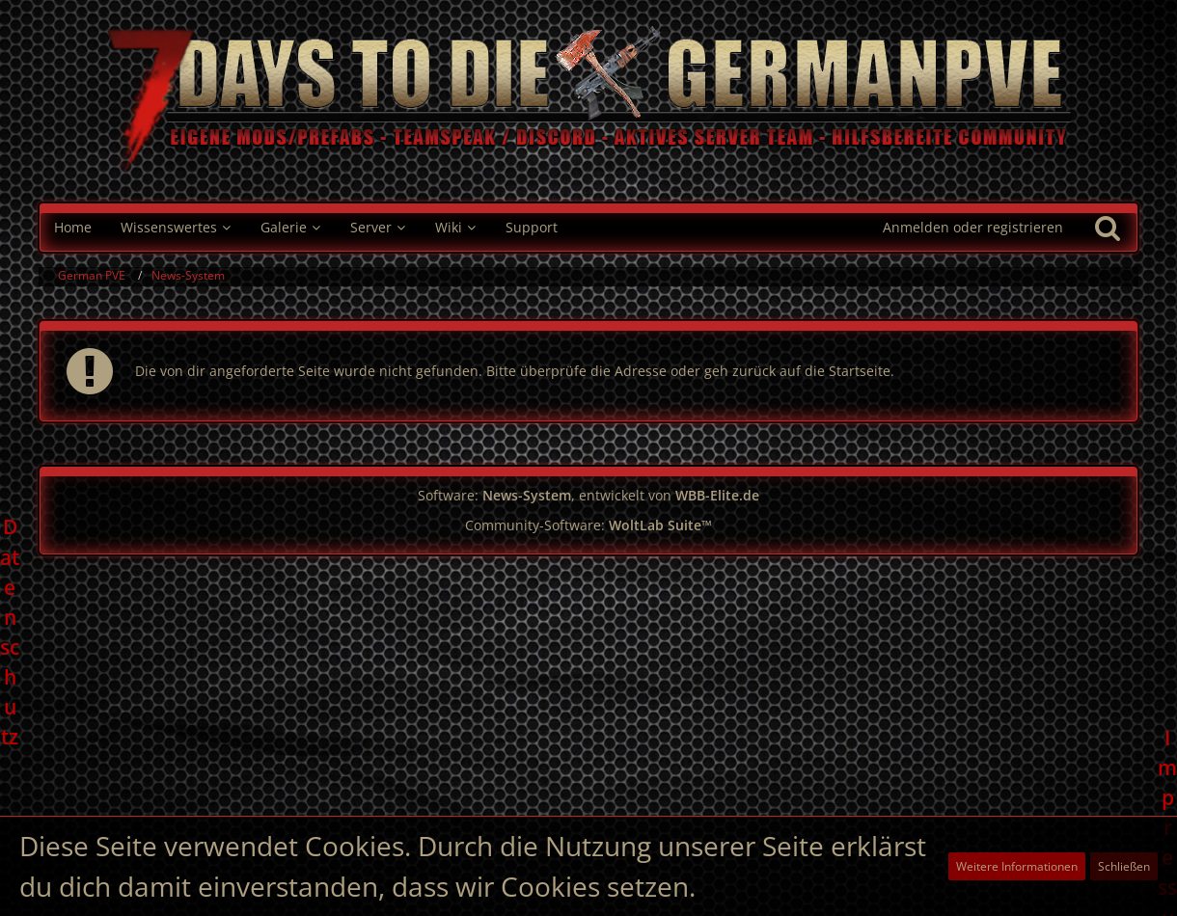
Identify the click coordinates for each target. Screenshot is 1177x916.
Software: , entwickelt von (588, 495)
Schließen (1124, 866)
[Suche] (1107, 227)
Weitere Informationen (1017, 866)
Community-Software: (588, 525)
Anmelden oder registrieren (973, 227)
